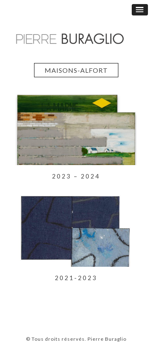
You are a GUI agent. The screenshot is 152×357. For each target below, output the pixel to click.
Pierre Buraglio (106, 339)
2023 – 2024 (76, 176)
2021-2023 (76, 277)
